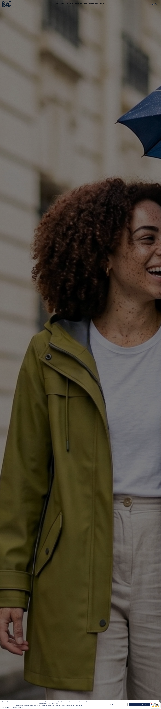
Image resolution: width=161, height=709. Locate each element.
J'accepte (144, 704)
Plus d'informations (5, 707)
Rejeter (112, 704)
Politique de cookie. (77, 705)
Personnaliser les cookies (17, 707)
